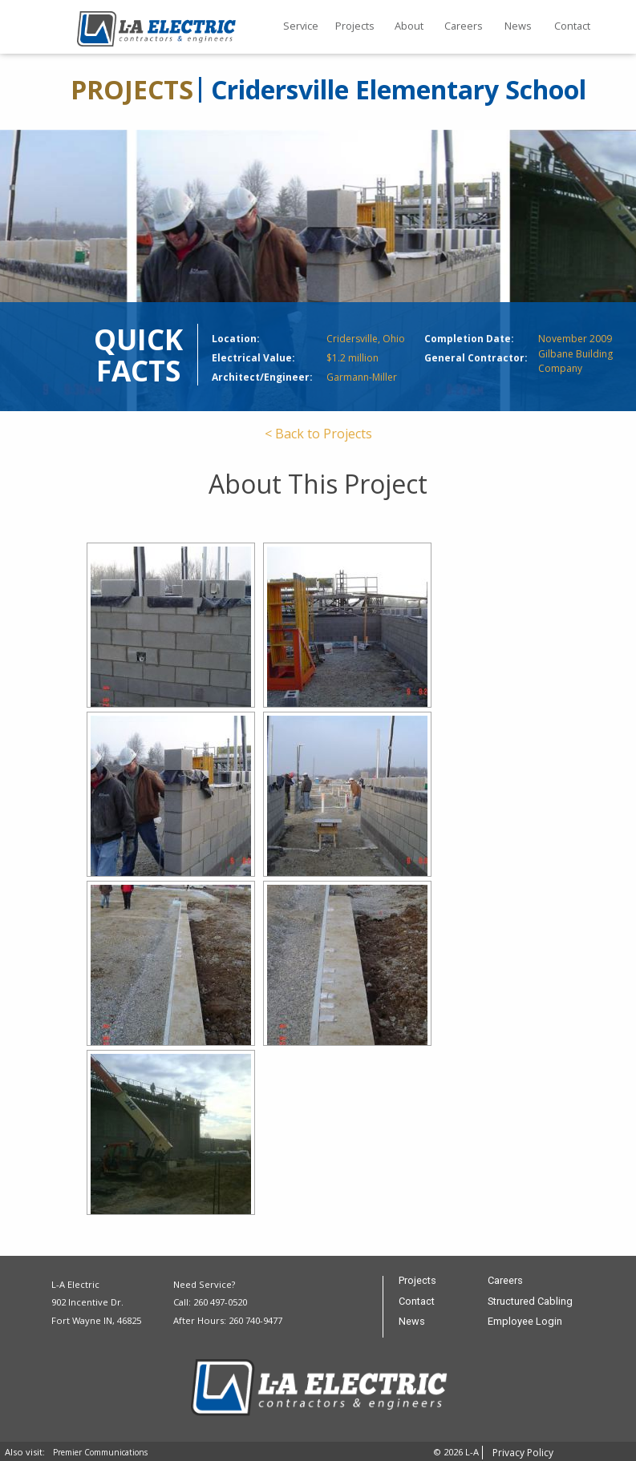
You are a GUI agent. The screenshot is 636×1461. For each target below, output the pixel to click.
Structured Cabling (530, 1302)
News (518, 25)
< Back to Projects (318, 433)
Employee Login (525, 1322)
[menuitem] (300, 27)
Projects (355, 25)
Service (300, 25)
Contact (572, 25)
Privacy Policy (522, 1452)
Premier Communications (100, 1452)
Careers (463, 25)
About (409, 25)
